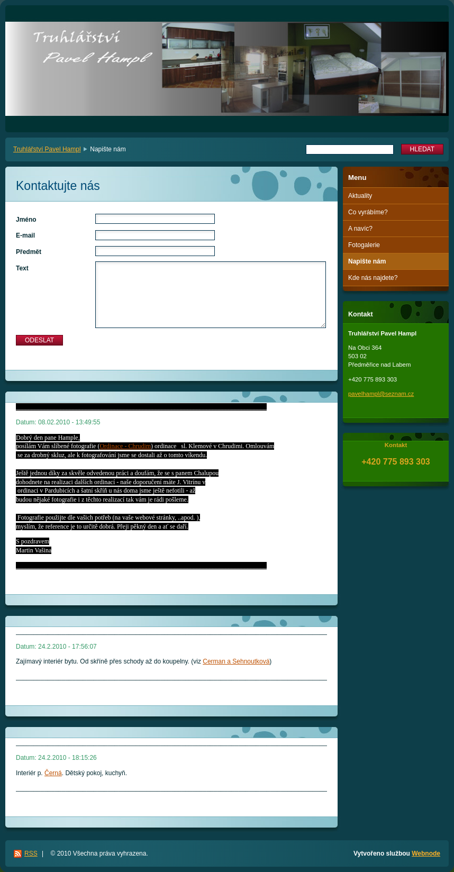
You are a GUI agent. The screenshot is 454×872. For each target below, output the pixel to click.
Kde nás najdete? (372, 277)
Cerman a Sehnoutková (236, 661)
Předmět (28, 252)
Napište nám (367, 261)
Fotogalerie (364, 245)
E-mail (25, 235)
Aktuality (360, 195)
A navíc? (360, 228)
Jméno (26, 219)
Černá (53, 773)
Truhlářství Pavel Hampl (47, 149)
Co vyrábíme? (368, 212)
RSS (31, 853)
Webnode (426, 853)
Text (22, 268)
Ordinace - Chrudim (125, 446)
